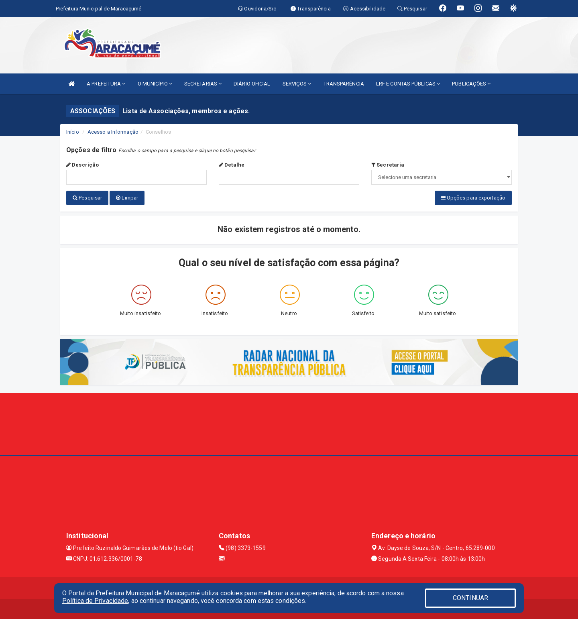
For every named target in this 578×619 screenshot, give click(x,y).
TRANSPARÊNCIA (344, 84)
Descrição (82, 165)
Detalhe (231, 165)
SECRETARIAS (203, 84)
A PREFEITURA (106, 84)
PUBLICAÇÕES (471, 84)
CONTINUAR (470, 598)
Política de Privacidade (95, 601)
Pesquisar (87, 198)
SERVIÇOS (297, 84)
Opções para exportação (473, 198)
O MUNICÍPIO (155, 84)
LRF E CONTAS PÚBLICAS (408, 84)
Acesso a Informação (113, 132)
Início (72, 132)
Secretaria (387, 165)
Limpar (127, 198)
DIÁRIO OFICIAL (252, 84)
